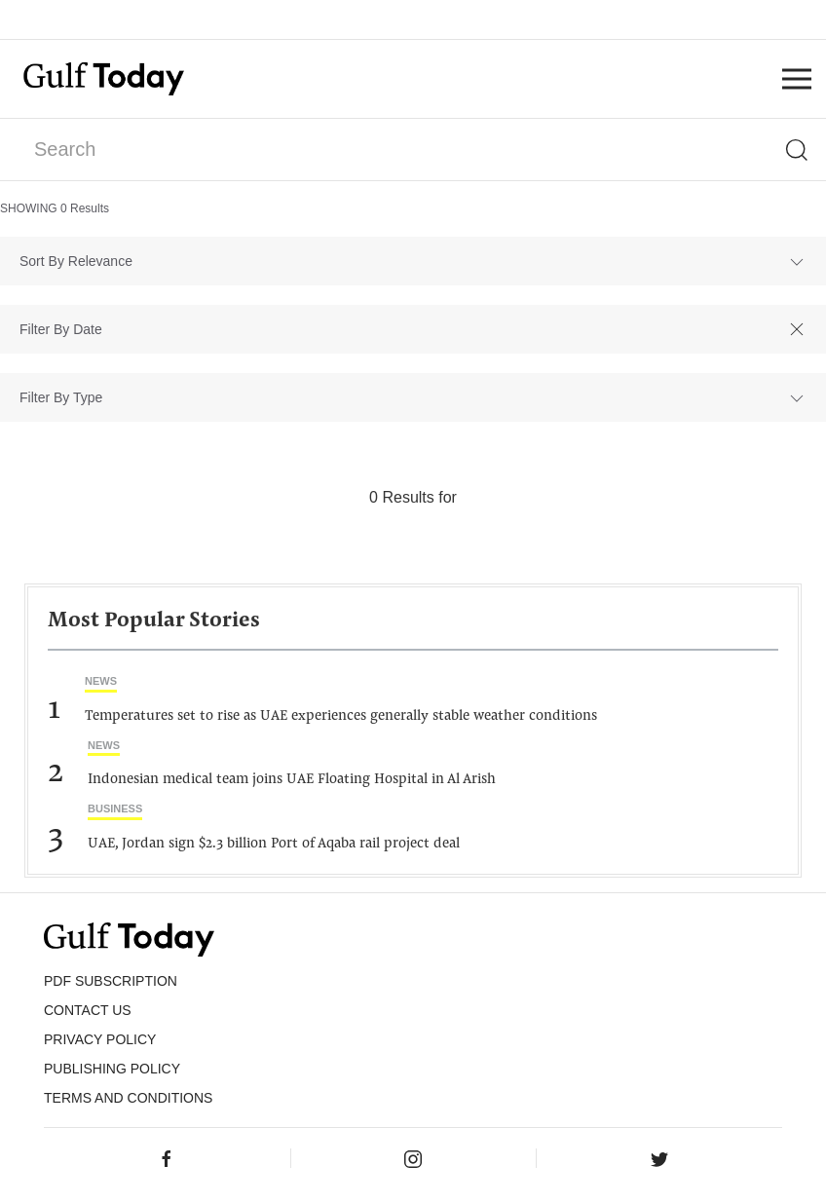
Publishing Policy (112, 1068)
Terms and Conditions (128, 1098)
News (101, 681)
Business (115, 808)
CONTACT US (87, 1010)
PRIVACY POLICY (100, 1039)
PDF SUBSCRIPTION (110, 981)
